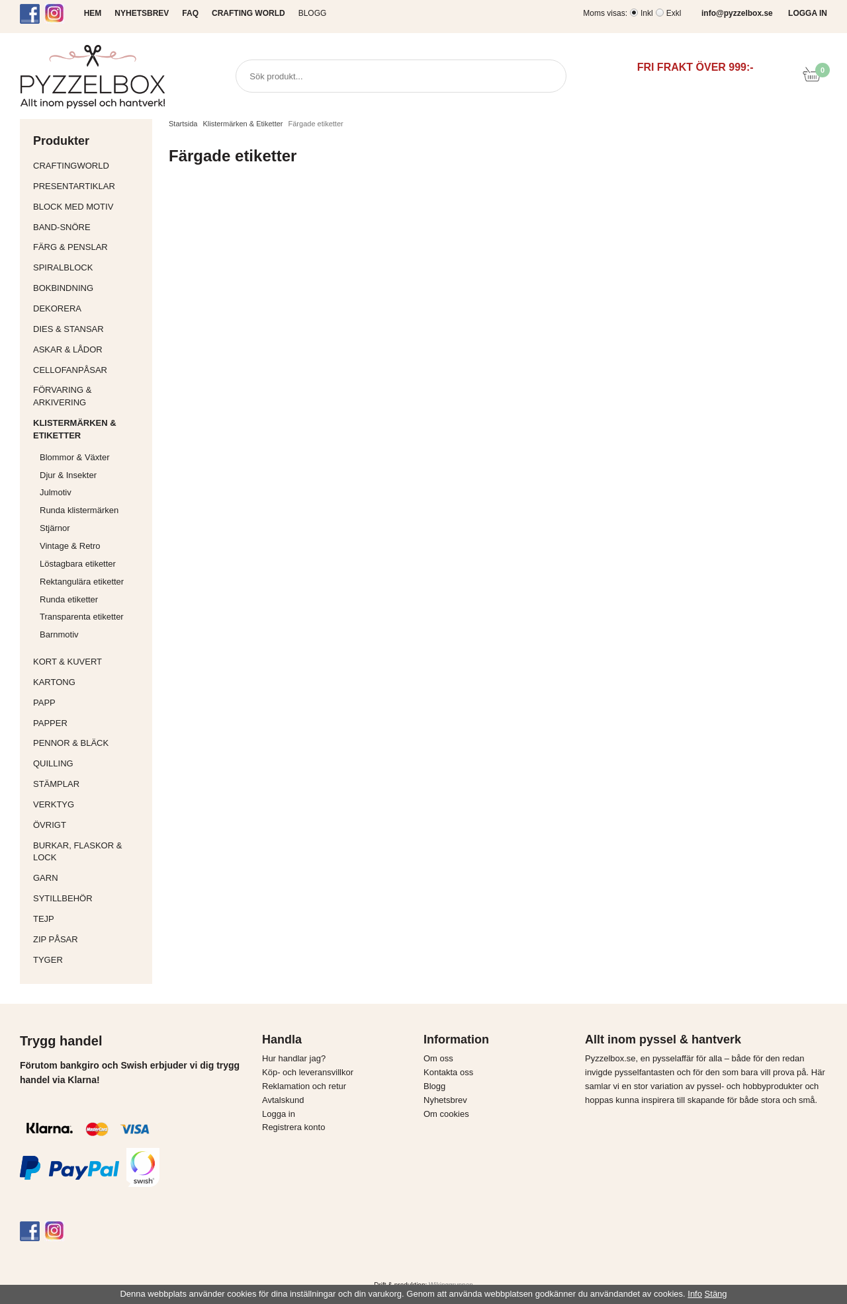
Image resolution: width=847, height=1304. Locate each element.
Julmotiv (55, 492)
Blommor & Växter (74, 457)
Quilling (89, 763)
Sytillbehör (89, 898)
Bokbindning (89, 288)
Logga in (278, 1114)
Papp (89, 703)
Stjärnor (55, 528)
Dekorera (89, 308)
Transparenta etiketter (82, 617)
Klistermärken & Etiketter (89, 429)
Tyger (89, 960)
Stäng (716, 1294)
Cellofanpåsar (70, 370)
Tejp (89, 919)
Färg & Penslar (89, 247)
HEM (93, 13)
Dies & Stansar (89, 329)
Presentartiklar (89, 186)
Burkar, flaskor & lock (89, 851)
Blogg (312, 13)
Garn (89, 878)
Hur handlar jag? (294, 1058)
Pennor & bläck (89, 743)
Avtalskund (283, 1100)
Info (695, 1294)
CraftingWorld (89, 166)
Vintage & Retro (70, 546)
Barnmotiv (59, 634)
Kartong (89, 682)
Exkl (674, 13)
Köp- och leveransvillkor (307, 1072)
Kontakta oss (448, 1072)
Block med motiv (73, 207)
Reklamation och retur (304, 1086)
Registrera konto (293, 1127)
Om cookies (446, 1114)
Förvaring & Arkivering (89, 396)
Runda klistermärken (79, 510)
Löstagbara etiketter (78, 564)
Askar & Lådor (68, 349)
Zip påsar (55, 939)
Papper (89, 723)
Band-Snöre (89, 227)
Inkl (647, 13)
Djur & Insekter (68, 475)
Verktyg (89, 804)
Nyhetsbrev (445, 1100)
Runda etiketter (69, 599)
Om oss (438, 1058)
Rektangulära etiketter (82, 582)
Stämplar (89, 784)
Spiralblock (63, 267)
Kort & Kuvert (89, 662)
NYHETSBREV (141, 13)
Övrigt (49, 825)
